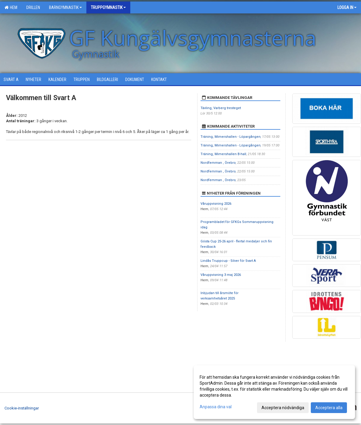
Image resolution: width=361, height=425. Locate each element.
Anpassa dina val (216, 406)
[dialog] (274, 392)
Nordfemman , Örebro (218, 163)
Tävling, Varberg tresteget (221, 108)
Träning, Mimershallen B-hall (223, 154)
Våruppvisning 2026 (216, 204)
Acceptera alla (328, 407)
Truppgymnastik (108, 7)
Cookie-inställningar (21, 408)
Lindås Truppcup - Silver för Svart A (228, 261)
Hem (10, 7)
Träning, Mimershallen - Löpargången (231, 137)
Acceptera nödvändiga (282, 407)
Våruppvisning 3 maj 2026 (221, 275)
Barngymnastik (65, 7)
